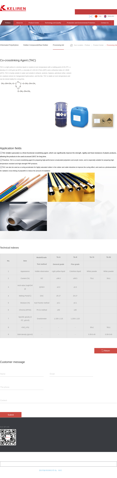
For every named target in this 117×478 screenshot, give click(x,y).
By (56, 470)
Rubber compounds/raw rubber (35, 45)
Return (105, 350)
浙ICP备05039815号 (46, 470)
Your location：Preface (81, 45)
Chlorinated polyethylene (9, 45)
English (109, 16)
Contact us (90, 456)
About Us (19, 23)
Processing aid (58, 45)
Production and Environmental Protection (81, 23)
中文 (98, 16)
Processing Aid (112, 45)
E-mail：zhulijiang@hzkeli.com (84, 464)
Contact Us (105, 23)
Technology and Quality (53, 23)
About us (3, 456)
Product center (99, 45)
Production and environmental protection (66, 456)
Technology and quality (37, 456)
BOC (60, 470)
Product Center (34, 23)
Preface (8, 23)
